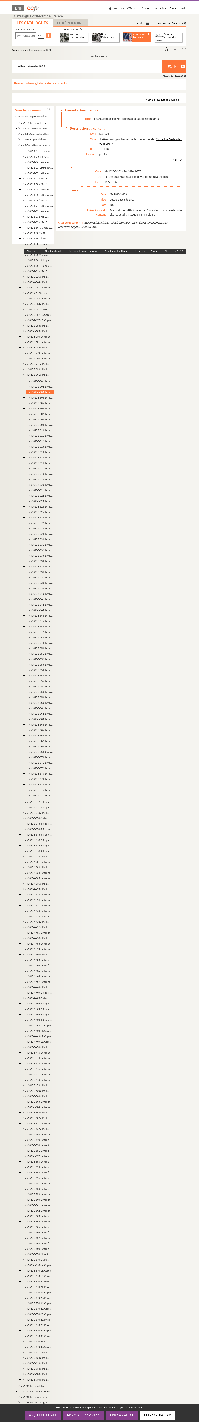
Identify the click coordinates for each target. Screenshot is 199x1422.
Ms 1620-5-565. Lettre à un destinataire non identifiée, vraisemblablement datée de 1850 (39, 1227)
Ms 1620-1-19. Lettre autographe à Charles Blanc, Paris (39, 195)
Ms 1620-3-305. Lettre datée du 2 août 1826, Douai (41, 403)
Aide (183, 8)
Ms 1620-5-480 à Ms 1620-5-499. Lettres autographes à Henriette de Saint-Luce (37, 1090)
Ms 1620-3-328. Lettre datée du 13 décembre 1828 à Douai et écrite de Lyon (41, 528)
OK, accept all (43, 1415)
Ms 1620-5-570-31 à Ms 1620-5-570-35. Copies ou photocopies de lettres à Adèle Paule (37, 1341)
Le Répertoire (70, 22)
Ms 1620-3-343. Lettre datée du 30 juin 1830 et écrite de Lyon (41, 610)
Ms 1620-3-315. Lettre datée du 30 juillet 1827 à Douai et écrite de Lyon (41, 457)
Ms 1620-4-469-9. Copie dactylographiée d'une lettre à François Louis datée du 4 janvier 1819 (39, 1020)
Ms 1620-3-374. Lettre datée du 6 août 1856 (41, 779)
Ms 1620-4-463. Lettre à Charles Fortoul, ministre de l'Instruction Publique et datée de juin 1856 (39, 960)
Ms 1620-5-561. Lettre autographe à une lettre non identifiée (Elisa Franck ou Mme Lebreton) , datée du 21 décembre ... (39, 1205)
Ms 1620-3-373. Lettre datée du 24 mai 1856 (41, 773)
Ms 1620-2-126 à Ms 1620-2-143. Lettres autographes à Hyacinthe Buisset (37, 276)
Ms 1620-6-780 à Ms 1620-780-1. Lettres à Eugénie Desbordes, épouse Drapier (37, 1379)
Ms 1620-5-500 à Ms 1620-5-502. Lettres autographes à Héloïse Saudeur (37, 1096)
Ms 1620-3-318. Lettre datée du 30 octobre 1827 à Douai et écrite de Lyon (41, 474)
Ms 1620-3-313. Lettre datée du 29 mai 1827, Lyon (41, 446)
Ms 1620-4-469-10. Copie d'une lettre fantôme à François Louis (39, 1025)
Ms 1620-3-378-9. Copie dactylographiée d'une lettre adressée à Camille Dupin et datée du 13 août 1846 (39, 851)
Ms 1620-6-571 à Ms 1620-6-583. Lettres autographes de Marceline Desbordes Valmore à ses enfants (37, 1352)
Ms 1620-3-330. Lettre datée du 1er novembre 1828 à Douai (41, 539)
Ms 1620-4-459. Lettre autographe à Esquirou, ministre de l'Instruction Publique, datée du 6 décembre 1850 (39, 949)
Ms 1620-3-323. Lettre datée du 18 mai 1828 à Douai (41, 501)
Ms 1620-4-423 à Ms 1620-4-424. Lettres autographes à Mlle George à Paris (37, 889)
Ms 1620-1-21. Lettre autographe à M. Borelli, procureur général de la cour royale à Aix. (39, 205)
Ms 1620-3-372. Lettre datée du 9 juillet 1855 (41, 768)
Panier (143, 23)
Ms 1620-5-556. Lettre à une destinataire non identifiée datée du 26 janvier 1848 (39, 1178)
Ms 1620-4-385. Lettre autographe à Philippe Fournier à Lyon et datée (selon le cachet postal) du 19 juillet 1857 (39, 878)
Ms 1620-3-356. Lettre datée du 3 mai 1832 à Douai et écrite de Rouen (41, 681)
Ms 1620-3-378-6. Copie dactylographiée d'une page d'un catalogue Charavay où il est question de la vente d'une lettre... (39, 834)
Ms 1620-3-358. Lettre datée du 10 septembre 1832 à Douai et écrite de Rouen (41, 692)
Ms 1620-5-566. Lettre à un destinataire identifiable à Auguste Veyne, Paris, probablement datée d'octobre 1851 (39, 1232)
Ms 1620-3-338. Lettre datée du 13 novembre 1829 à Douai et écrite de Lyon (41, 583)
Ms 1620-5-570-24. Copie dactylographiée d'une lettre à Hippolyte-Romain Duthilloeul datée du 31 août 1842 (39, 1303)
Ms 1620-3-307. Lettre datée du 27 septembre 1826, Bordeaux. (41, 414)
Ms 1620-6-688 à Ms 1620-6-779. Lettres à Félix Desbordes (37, 1374)
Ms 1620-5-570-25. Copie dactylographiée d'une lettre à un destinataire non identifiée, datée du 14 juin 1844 (39, 1308)
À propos (146, 8)
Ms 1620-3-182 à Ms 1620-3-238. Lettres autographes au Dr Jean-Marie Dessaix (37, 347)
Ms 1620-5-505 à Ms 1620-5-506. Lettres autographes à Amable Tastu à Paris (37, 1112)
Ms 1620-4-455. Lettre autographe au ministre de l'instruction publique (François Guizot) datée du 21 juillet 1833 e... (39, 932)
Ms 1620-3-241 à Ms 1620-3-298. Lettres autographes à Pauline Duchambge (37, 363)
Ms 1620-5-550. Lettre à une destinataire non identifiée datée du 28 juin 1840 (39, 1145)
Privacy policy (157, 1415)
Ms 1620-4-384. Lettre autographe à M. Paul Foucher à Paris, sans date (39, 872)
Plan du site (33, 251)
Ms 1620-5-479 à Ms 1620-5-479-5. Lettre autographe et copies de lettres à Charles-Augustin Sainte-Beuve (37, 1085)
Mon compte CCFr (125, 8)
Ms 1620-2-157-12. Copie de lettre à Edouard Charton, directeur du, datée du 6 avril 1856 (39, 314)
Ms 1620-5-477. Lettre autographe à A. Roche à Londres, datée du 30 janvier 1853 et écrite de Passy (39, 1074)
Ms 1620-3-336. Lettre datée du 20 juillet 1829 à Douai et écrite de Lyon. (41, 572)
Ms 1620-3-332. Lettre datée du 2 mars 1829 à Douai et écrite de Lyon (41, 550)
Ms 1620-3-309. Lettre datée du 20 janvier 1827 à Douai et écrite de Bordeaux (41, 424)
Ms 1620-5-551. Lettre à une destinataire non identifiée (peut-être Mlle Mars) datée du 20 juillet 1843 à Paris (39, 1150)
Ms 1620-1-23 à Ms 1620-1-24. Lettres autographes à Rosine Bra (37, 216)
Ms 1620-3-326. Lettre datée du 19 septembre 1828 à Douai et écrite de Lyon (41, 517)
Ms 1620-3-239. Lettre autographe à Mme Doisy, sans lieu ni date (39, 353)
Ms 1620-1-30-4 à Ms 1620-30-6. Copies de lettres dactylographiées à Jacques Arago (37, 238)
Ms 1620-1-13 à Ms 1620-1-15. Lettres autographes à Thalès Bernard (37, 178)
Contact (173, 8)
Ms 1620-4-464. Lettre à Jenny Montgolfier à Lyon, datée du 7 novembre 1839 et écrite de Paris (39, 965)
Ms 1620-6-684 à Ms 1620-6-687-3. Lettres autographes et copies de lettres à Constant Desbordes (37, 1368)
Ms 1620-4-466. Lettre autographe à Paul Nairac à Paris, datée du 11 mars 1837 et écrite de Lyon (39, 976)
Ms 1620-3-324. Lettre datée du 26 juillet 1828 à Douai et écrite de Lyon (41, 506)
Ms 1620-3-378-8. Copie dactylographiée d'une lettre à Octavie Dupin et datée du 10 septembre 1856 (39, 845)
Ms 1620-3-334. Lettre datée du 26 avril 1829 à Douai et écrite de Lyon (41, 561)
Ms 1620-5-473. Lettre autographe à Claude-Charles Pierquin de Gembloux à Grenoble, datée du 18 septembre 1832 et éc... (39, 1052)
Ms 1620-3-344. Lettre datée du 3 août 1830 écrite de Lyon (41, 615)
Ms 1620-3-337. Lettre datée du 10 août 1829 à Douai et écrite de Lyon (41, 577)
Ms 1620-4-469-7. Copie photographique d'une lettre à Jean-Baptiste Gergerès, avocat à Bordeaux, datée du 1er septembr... (39, 1009)
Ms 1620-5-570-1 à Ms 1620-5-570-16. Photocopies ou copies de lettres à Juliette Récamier (37, 1259)
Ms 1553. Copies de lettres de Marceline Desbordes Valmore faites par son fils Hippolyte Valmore (35, 139)
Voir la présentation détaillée (162, 99)
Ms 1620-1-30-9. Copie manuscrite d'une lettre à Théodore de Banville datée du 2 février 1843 (39, 254)
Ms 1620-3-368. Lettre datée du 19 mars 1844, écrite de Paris (41, 746)
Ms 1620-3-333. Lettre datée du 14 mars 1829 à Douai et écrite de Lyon (41, 555)
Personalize (122, 1415)
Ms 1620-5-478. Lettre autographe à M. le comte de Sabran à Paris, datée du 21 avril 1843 (39, 1079)
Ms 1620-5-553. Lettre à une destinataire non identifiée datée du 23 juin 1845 (39, 1161)
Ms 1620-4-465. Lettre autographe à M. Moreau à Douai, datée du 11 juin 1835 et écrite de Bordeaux (39, 970)
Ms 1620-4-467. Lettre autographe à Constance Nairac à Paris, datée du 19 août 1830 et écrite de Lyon (39, 981)
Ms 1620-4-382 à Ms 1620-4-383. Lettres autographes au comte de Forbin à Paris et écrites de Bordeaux (37, 867)
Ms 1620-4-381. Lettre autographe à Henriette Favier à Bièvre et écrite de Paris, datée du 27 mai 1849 (39, 862)
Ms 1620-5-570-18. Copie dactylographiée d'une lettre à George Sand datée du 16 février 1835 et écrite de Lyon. (39, 1270)
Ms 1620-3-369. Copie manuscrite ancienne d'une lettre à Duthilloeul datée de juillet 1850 (41, 751)
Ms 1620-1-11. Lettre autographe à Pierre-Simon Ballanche (39, 167)
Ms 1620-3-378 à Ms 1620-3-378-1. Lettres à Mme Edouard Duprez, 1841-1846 (37, 812)
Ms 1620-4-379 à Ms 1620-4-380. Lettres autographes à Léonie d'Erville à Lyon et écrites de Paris (37, 856)
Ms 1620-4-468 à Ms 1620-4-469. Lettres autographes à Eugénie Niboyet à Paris (37, 987)
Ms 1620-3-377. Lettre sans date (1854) (41, 795)
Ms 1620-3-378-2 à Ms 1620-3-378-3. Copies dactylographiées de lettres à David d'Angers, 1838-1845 (37, 818)
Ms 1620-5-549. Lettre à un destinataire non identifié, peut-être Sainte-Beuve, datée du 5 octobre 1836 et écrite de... (39, 1139)
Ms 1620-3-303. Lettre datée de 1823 (41, 392)
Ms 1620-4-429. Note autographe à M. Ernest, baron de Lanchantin (39, 916)
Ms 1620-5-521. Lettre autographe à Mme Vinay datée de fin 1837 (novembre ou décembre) (39, 1123)
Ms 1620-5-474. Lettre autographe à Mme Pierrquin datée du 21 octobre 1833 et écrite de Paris (39, 1058)
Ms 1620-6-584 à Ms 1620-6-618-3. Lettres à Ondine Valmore (37, 1357)
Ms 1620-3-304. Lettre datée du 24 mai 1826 (41, 397)
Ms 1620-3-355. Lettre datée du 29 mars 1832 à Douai (41, 675)
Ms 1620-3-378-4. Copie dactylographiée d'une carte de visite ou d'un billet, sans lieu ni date (39, 823)
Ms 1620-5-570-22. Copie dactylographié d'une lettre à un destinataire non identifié (39, 1292)
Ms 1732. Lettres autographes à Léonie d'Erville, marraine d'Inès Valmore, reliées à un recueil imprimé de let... (35, 1402)
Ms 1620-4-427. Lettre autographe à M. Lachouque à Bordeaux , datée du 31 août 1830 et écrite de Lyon (39, 905)
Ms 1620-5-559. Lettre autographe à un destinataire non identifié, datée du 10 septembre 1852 (39, 1194)
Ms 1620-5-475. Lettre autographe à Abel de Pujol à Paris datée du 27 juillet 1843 (39, 1063)
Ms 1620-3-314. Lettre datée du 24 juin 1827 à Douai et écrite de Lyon (41, 452)
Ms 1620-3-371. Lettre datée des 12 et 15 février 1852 (41, 762)
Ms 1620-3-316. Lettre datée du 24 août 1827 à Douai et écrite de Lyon (41, 463)
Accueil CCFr (19, 50)
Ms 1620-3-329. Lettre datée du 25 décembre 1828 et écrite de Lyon (41, 533)
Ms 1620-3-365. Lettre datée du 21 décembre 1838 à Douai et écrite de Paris (41, 730)
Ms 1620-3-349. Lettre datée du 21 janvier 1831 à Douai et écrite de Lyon (41, 642)
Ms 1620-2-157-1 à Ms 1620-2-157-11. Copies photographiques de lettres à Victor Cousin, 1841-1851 (37, 309)
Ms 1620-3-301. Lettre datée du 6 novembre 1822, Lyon (41, 381)
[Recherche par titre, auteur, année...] (25, 35)
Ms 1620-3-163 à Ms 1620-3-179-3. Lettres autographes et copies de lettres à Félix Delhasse (37, 331)
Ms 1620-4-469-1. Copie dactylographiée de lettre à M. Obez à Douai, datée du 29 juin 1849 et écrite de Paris (39, 992)
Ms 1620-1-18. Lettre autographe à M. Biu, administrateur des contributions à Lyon (39, 189)
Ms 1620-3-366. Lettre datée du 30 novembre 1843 (41, 735)
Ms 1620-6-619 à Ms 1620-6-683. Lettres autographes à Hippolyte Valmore (37, 1363)
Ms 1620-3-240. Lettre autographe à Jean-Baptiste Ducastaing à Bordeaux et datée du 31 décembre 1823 (39, 358)
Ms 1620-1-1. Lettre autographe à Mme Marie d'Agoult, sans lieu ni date (39, 151)
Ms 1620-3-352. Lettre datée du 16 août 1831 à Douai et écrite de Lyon (41, 659)
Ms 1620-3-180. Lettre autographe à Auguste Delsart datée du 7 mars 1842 (39, 336)
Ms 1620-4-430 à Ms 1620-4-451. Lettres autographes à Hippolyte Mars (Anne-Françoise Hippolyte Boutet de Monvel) (37, 921)
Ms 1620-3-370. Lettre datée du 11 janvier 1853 (41, 757)
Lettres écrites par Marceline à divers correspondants (33, 116)
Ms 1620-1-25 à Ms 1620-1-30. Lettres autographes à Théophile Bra (37, 222)
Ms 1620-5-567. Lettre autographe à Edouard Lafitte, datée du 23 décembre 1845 (39, 1238)
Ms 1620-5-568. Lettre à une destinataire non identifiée (39, 1243)
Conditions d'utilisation (117, 251)
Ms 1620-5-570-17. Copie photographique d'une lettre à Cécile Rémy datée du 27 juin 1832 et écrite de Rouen (39, 1265)
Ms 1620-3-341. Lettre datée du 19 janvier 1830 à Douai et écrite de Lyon (41, 599)
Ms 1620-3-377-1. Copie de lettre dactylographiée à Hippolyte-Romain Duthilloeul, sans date (39, 802)
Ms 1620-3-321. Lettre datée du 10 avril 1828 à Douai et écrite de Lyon (41, 490)
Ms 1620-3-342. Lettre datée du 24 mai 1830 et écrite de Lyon (41, 604)
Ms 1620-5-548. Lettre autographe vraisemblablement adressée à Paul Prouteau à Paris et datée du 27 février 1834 (39, 1134)
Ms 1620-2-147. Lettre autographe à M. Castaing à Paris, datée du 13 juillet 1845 (39, 287)
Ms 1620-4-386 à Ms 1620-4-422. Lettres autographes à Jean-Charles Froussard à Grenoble (37, 883)
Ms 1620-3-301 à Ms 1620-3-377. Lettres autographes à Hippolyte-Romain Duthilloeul (37, 374)
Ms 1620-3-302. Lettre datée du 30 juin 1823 (41, 386)
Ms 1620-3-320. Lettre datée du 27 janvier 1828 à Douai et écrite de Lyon (41, 484)
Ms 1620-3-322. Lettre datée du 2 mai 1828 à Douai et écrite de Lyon (41, 495)
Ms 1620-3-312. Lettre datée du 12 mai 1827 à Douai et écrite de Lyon (41, 441)
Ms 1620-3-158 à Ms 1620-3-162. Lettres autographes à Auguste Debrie (37, 325)
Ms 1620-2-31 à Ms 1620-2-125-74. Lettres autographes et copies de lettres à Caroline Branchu (37, 271)
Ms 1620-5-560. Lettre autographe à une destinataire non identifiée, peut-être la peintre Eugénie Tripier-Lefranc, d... (39, 1199)
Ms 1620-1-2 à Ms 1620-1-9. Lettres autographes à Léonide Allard (37, 156)
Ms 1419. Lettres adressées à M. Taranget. (35, 123)
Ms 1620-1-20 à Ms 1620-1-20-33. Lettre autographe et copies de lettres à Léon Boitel (37, 200)
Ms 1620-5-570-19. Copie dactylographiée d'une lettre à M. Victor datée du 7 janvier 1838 (39, 1276)
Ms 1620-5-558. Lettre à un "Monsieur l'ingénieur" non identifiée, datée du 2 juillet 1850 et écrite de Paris (39, 1188)
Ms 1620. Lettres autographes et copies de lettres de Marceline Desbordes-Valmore (35, 144)
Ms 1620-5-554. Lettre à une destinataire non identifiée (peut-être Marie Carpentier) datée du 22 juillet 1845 (39, 1167)
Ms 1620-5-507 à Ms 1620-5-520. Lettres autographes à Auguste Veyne (37, 1118)
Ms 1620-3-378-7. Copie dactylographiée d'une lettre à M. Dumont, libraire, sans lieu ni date (39, 840)
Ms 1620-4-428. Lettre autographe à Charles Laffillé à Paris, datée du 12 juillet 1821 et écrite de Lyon (39, 911)
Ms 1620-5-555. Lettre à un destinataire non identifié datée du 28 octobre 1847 (39, 1172)
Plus (174, 160)
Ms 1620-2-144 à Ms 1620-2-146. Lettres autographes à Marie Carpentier (37, 282)
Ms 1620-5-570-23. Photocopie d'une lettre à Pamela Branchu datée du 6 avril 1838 (39, 1297)
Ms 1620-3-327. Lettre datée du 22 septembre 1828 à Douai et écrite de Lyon (41, 523)
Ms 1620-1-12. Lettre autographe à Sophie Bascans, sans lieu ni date (39, 173)
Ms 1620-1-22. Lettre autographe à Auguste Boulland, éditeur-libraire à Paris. (39, 211)
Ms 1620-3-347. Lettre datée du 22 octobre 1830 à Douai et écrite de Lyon (41, 632)
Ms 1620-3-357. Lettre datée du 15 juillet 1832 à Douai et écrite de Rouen (41, 686)
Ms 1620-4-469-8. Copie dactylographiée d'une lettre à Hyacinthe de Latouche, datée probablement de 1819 (39, 1014)
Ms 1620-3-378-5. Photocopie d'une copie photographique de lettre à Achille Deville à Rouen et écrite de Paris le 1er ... (39, 829)
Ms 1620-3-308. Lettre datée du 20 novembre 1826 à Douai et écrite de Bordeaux (41, 419)
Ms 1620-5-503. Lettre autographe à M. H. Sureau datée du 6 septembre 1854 (39, 1101)
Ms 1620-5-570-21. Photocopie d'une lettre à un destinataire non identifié (39, 1287)
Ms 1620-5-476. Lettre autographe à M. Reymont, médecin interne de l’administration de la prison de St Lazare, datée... (39, 1069)
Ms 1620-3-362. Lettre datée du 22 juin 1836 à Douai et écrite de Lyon (41, 713)
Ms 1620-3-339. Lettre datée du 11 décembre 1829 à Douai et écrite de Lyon (41, 588)
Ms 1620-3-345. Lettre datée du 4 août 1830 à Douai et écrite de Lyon (41, 621)
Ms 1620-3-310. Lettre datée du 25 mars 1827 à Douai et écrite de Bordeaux (41, 430)
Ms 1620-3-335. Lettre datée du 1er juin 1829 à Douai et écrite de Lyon (41, 566)
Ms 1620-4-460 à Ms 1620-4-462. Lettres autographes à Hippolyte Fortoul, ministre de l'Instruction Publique (37, 954)
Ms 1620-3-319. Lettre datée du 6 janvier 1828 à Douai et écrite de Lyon (41, 479)
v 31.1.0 (179, 251)
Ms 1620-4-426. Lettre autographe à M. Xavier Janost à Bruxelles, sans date (39, 900)
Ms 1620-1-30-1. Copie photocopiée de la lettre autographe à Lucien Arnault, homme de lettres (39, 227)
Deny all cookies (83, 1415)
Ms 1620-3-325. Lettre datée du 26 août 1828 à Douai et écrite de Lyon (41, 512)
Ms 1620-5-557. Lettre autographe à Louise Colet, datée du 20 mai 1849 (39, 1183)
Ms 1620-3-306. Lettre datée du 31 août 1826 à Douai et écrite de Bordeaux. (41, 408)
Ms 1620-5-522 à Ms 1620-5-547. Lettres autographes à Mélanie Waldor (37, 1129)
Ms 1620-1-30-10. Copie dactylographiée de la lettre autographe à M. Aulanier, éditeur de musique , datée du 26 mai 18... (39, 260)
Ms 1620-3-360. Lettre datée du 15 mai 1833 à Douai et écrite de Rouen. (41, 702)
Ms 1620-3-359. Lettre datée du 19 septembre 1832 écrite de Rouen (41, 697)
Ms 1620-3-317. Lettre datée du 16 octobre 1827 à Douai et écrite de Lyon (41, 468)
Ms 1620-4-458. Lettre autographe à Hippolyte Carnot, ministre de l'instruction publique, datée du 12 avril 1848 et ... (39, 943)
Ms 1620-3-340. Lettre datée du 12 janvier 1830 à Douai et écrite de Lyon (41, 593)
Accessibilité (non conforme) (84, 251)
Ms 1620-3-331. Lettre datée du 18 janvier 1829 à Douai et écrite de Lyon (41, 544)
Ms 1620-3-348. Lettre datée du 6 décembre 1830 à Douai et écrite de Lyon (41, 637)
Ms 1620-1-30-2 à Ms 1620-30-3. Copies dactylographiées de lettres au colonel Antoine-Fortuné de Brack (37, 233)
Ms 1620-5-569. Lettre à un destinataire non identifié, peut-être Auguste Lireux (39, 1248)
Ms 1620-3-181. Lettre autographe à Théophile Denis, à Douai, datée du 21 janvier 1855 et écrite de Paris (39, 342)
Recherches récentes (172, 23)
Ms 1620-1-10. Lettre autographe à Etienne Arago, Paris (39, 162)
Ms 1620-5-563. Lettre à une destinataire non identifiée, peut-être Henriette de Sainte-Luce (39, 1216)
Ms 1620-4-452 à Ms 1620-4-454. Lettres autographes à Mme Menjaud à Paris (37, 927)
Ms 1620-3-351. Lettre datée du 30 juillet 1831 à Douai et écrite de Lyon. (41, 653)
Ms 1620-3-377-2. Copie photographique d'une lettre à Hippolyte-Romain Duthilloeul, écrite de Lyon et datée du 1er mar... (39, 807)
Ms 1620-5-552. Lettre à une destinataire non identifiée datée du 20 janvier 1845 (39, 1156)
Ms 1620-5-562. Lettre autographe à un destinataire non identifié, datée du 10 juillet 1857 (39, 1210)
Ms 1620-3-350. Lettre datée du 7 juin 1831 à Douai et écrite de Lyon (41, 648)
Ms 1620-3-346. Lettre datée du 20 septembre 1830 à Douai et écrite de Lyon (41, 626)
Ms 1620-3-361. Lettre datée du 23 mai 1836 (41, 708)
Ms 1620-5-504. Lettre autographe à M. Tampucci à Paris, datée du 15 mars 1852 (39, 1107)
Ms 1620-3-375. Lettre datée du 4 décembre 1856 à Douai (41, 784)
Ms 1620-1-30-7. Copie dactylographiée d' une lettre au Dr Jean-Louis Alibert (39, 244)
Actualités (160, 8)
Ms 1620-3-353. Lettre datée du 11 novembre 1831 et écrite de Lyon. (41, 664)
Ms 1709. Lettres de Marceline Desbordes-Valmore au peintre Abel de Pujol (35, 1386)
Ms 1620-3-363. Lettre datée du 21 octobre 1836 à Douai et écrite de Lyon (41, 719)
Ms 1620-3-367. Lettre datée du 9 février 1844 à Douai (41, 741)
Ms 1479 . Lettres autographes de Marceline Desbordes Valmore (35, 128)
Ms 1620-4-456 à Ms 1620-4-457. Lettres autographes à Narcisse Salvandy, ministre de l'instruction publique (37, 938)
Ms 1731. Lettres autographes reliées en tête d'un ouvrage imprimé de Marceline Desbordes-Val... (35, 1397)
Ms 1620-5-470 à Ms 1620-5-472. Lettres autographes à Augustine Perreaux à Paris (37, 1047)
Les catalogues (32, 22)
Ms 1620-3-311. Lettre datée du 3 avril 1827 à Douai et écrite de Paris (41, 435)
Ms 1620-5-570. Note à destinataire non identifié (39, 1254)
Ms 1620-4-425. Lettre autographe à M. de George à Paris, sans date (39, 894)
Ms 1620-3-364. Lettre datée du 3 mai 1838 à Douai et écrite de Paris (41, 724)
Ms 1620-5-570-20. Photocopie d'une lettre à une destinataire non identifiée (39, 1281)
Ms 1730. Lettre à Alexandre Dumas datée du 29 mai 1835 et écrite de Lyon (37, 1391)
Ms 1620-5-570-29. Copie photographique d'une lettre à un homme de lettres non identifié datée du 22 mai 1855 (39, 1330)
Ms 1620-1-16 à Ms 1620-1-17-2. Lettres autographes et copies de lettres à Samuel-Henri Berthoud (37, 184)
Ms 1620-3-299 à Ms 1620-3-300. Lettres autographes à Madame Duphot (37, 369)
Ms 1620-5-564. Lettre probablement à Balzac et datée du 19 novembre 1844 (39, 1221)
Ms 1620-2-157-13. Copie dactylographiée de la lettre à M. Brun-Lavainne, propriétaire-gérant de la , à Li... (39, 320)
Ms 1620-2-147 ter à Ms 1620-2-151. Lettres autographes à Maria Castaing (37, 293)
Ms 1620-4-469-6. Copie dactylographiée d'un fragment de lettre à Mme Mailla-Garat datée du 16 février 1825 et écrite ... (39, 1003)
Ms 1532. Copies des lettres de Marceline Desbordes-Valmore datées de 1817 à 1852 (35, 134)
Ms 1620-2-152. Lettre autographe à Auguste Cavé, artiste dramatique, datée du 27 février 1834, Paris (39, 298)
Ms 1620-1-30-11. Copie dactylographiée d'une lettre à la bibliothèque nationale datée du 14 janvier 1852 (39, 265)
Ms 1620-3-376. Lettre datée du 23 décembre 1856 (41, 790)
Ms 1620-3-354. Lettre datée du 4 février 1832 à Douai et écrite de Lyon (41, 670)
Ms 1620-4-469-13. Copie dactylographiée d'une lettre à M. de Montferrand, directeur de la (39, 1041)
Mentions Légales (54, 251)
